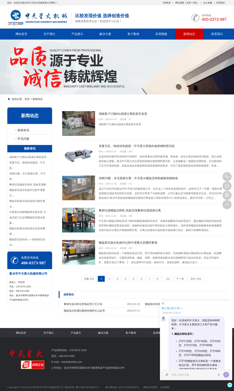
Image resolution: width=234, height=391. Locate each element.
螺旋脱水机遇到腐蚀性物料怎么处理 (84, 310)
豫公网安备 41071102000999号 (122, 387)
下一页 (180, 278)
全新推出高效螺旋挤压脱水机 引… (28, 212)
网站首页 (21, 34)
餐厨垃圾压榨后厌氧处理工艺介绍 (83, 304)
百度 (188, 2)
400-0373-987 (227, 176)
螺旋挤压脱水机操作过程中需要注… (27, 193)
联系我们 (220, 2)
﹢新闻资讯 (22, 130)
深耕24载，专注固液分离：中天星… (27, 176)
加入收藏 (207, 2)
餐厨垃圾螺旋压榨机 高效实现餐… (28, 184)
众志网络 (164, 387)
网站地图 (179, 2)
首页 (27, 99)
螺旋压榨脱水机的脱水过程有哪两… (27, 231)
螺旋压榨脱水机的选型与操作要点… (27, 204)
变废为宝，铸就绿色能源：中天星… (27, 165)
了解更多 (166, 2)
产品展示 (77, 34)
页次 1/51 (195, 278)
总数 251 (89, 278)
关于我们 (49, 34)
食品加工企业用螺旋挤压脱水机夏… (27, 220)
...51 (167, 278)
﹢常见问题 (22, 138)
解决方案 (105, 34)
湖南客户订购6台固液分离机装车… (29, 157)
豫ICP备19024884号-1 (87, 387)
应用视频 (161, 34)
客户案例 (133, 34)
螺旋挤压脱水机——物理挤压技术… (27, 242)
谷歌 (195, 2)
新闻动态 (189, 34)
